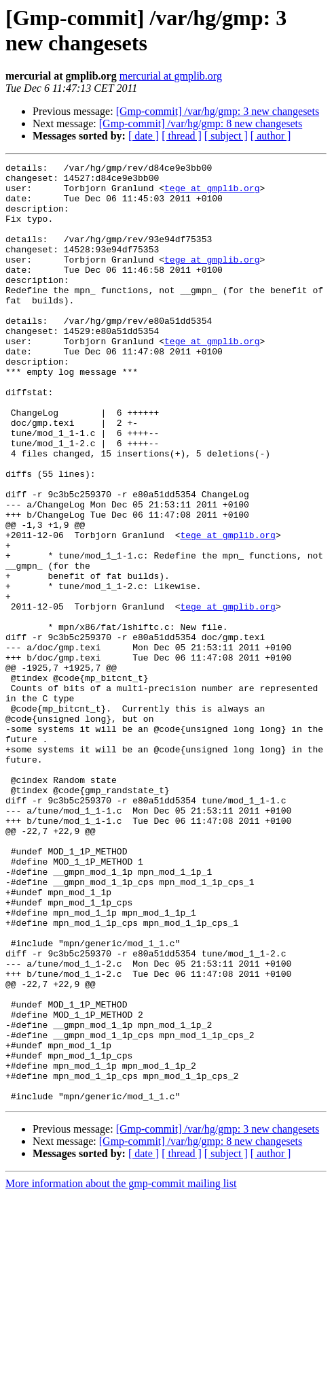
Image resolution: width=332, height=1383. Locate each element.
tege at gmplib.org (211, 194)
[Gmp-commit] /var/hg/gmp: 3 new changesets (217, 111)
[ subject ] (226, 135)
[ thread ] (182, 135)
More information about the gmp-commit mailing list (120, 1371)
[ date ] (143, 135)
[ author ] (271, 135)
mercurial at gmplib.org (170, 76)
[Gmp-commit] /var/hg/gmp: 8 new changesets (200, 123)
